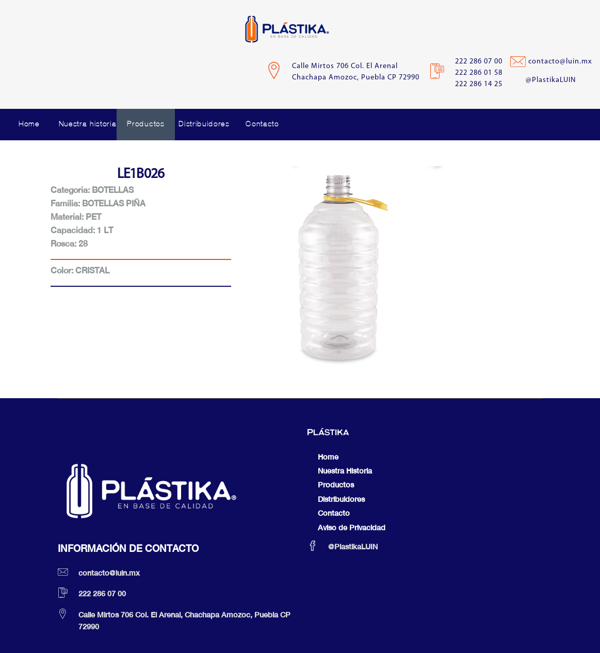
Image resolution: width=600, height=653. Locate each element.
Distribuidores (204, 124)
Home (29, 124)
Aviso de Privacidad (351, 527)
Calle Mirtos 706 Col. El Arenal (345, 66)
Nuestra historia (88, 124)
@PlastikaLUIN (551, 80)
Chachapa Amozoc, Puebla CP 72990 (355, 77)
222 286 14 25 (478, 84)
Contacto (262, 124)
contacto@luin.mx (560, 62)
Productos (145, 124)
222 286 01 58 (478, 73)
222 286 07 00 (478, 62)
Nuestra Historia (345, 470)
